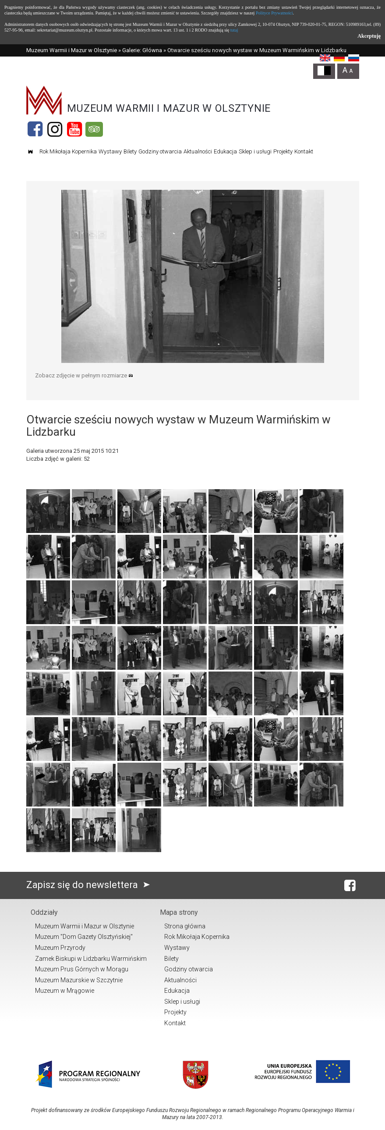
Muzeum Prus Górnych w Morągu (81, 969)
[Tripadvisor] (94, 129)
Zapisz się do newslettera (90, 884)
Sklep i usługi (255, 151)
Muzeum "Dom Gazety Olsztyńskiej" (84, 936)
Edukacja (225, 151)
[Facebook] (35, 129)
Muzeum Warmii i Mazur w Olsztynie (71, 50)
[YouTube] (74, 129)
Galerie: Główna (142, 50)
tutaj (234, 30)
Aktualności (198, 151)
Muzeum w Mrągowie (64, 990)
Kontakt (303, 151)
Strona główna (184, 926)
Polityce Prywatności (274, 13)
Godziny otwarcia (160, 151)
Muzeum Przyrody (60, 947)
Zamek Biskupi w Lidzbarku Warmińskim (91, 958)
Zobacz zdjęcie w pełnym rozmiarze (84, 375)
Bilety (130, 151)
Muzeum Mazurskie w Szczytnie (79, 980)
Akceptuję (369, 36)
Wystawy (110, 151)
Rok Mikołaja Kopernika (68, 151)
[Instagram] (55, 129)
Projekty (283, 151)
